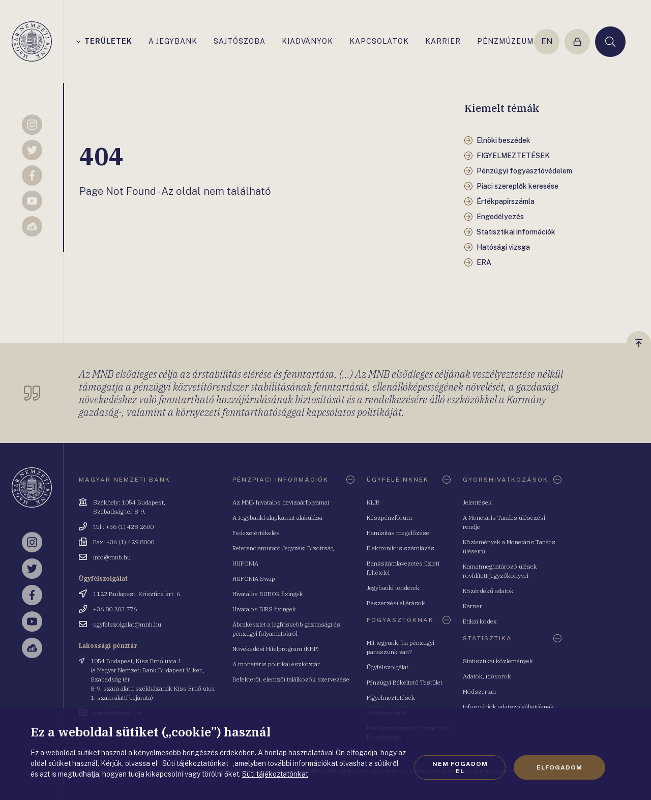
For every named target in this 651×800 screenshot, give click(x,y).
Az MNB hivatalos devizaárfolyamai (280, 502)
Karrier (472, 606)
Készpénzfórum (389, 517)
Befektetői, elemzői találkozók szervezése (290, 679)
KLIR (373, 502)
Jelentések (477, 502)
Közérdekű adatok (488, 591)
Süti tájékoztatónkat (275, 774)
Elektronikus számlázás (400, 548)
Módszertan (479, 691)
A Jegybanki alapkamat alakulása (277, 517)
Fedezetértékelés (256, 533)
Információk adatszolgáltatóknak (508, 706)
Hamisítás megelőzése (398, 533)
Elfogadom (559, 767)
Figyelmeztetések (391, 697)
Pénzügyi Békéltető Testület (404, 682)
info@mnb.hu (112, 557)
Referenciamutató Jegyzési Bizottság (283, 548)
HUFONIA (245, 563)
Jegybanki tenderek (393, 587)
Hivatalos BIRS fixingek (264, 609)
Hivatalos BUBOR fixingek (267, 594)
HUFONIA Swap (253, 578)
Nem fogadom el (460, 767)
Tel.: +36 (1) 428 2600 (123, 526)
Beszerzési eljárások (396, 603)
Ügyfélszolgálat (387, 667)
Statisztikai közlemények (498, 661)
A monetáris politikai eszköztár (276, 664)
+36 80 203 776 (115, 609)
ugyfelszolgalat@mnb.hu (127, 624)
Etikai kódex (480, 621)
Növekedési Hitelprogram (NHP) (275, 649)
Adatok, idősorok (487, 676)
